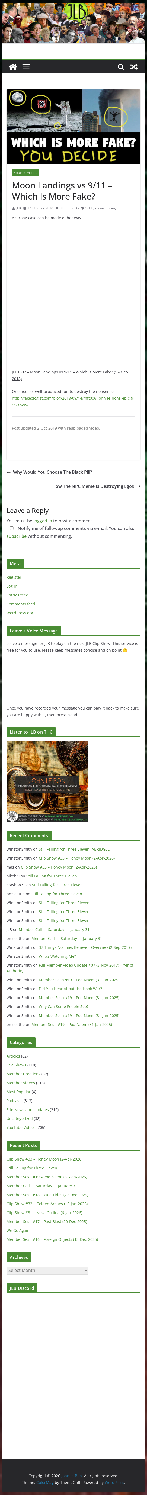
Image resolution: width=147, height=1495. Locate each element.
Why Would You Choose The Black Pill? (49, 472)
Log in (12, 586)
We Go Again (18, 1230)
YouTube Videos (25, 173)
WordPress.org (20, 612)
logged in (42, 521)
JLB (18, 208)
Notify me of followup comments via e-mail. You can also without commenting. (71, 532)
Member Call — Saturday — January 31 (54, 929)
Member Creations (23, 1073)
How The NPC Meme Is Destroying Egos (96, 486)
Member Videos (21, 1082)
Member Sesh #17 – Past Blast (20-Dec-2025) (47, 1221)
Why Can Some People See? (63, 1006)
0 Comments (67, 208)
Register (14, 577)
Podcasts (15, 1100)
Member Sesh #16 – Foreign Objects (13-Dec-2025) (52, 1239)
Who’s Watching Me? (57, 956)
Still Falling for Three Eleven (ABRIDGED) (75, 849)
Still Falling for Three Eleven (51, 876)
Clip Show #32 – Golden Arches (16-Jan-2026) (47, 1203)
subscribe (17, 536)
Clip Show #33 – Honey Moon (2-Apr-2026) (77, 858)
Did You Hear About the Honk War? (70, 988)
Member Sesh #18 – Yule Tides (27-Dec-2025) (47, 1194)
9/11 (88, 208)
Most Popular (19, 1091)
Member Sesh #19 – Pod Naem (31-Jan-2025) (79, 979)
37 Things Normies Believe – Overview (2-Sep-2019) (85, 947)
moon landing (105, 208)
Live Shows (16, 1065)
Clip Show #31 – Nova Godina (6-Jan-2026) (44, 1212)
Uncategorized (20, 1118)
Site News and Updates (28, 1109)
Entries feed (17, 595)
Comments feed (21, 603)
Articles (13, 1056)
